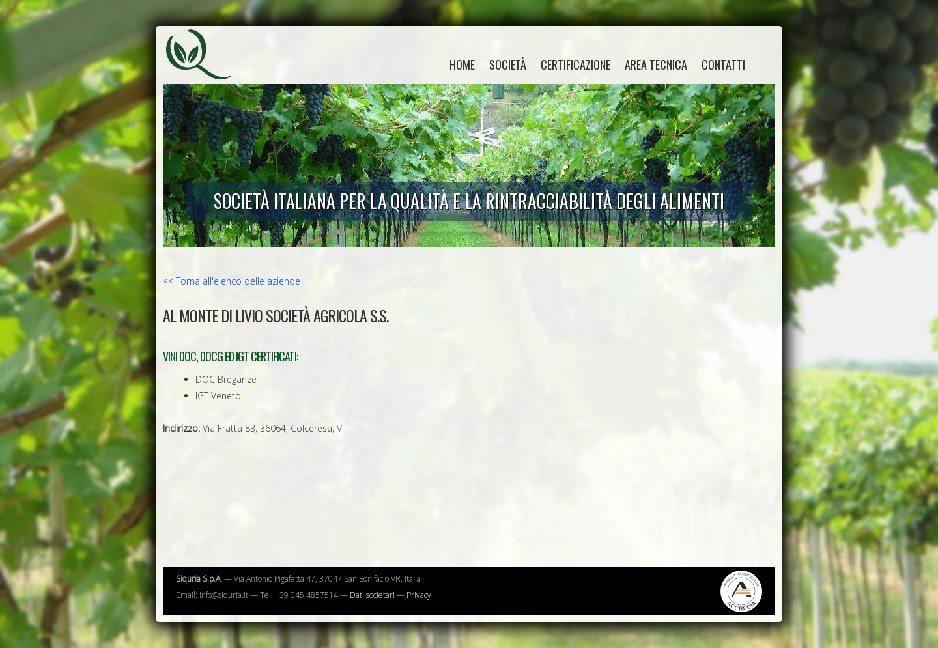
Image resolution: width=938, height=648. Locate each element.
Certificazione (575, 64)
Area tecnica (656, 64)
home (462, 64)
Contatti (723, 64)
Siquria (205, 68)
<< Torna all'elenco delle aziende (231, 281)
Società (507, 64)
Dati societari (372, 594)
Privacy (418, 594)
